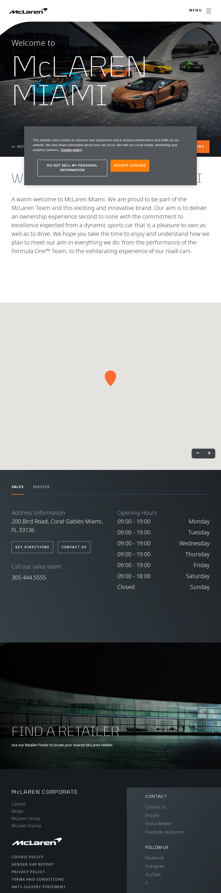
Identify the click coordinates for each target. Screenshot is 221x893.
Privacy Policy (28, 871)
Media (17, 811)
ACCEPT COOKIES (130, 165)
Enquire (152, 815)
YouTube (153, 874)
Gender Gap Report (33, 864)
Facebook (154, 858)
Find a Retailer (158, 823)
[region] (110, 155)
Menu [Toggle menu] (20, 146)
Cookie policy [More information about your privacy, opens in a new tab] (71, 150)
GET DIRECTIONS (32, 547)
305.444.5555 (29, 577)
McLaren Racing (26, 825)
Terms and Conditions (38, 879)
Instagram (155, 866)
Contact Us (155, 807)
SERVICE (41, 486)
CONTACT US (74, 547)
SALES (18, 486)
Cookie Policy (28, 856)
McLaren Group (26, 818)
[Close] (188, 133)
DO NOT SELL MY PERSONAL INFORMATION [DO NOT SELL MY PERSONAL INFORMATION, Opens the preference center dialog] (72, 168)
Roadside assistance (164, 832)
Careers (19, 804)
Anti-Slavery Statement (39, 886)
